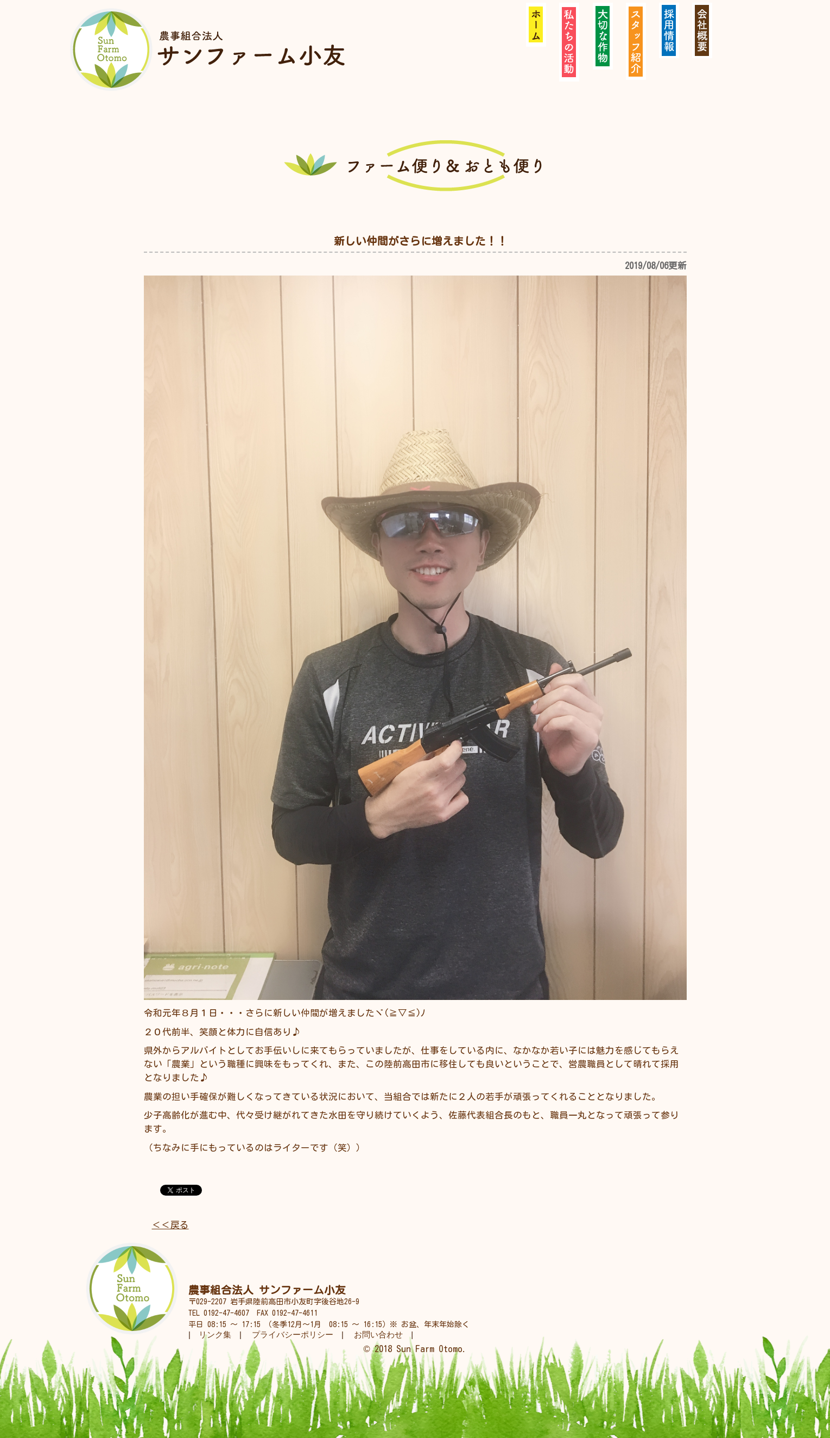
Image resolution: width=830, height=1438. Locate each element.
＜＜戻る (170, 1224)
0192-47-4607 (226, 1313)
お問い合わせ (378, 1334)
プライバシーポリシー (292, 1334)
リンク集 (215, 1334)
